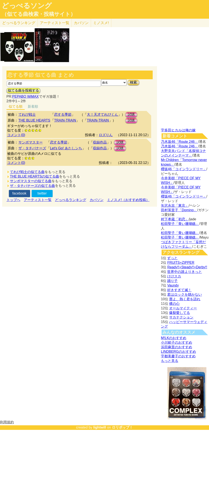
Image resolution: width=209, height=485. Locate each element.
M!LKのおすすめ (173, 338)
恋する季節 (62, 114)
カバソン (81, 23)
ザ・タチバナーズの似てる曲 (32, 186)
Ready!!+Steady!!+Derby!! (187, 267)
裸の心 (174, 303)
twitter (42, 193)
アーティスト (54, 23)
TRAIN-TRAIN (65, 120)
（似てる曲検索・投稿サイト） (39, 14)
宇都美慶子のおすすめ (178, 356)
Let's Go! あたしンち (66, 148)
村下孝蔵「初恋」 (175, 219)
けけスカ (174, 276)
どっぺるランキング (70, 200)
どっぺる (18, 23)
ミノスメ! (101, 23)
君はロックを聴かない (184, 294)
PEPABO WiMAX (25, 96)
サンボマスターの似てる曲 (31, 181)
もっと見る (169, 361)
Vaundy (173, 285)
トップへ (13, 200)
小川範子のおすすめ (176, 342)
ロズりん (106, 135)
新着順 (33, 106)
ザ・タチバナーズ (32, 148)
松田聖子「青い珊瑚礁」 (180, 224)
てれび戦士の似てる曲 (27, 172)
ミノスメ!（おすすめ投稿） (128, 200)
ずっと (172, 258)
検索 (133, 82)
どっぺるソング (27, 6)
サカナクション (181, 317)
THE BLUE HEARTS (34, 120)
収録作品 (100, 142)
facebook (19, 193)
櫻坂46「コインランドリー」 (183, 169)
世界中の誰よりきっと (184, 272)
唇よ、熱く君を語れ (184, 299)
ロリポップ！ (122, 427)
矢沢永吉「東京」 (175, 205)
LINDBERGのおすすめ (178, 351)
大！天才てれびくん (102, 114)
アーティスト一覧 (38, 200)
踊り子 (172, 281)
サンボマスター (30, 142)
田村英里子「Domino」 (179, 210)
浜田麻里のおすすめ (176, 347)
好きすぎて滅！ (179, 290)
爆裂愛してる (179, 313)
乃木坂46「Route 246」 (179, 142)
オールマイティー (183, 308)
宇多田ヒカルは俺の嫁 (178, 130)
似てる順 (16, 106)
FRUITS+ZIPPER (180, 262)
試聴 (131, 114)
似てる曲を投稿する (23, 90)
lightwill (99, 427)
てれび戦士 (27, 114)
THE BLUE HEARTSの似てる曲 (34, 176)
